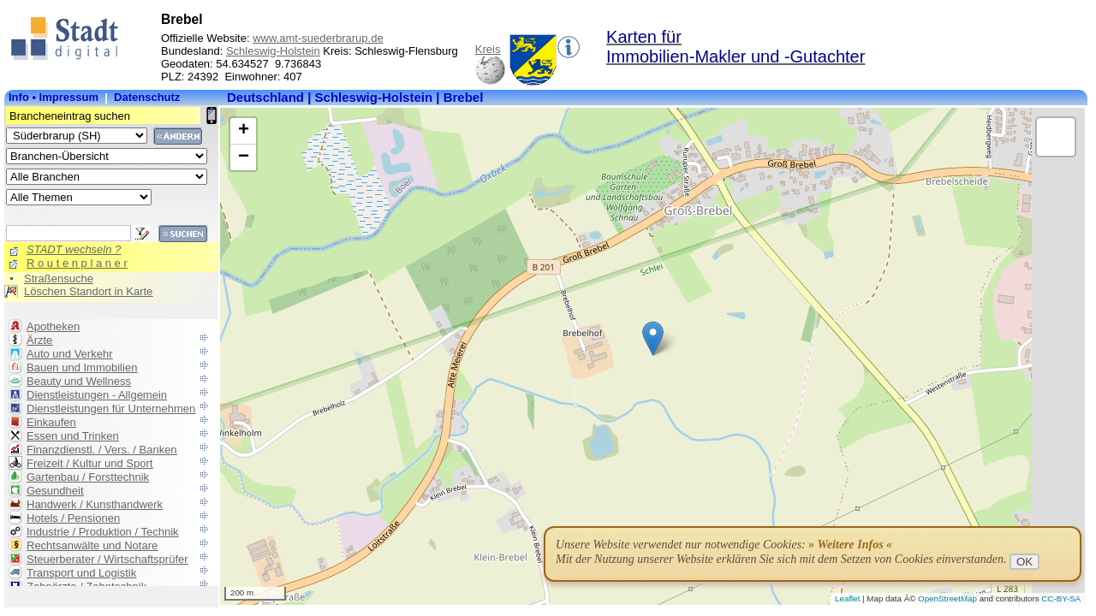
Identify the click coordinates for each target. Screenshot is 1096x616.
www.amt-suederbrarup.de (318, 38)
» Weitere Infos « (850, 544)
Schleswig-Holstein (273, 50)
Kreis (488, 49)
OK (1024, 561)
